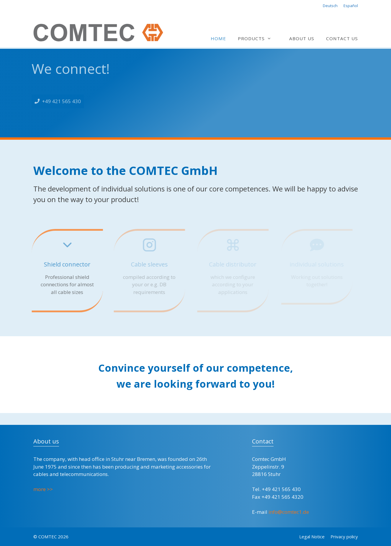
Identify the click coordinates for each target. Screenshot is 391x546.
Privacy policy (344, 537)
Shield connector (66, 264)
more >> (43, 489)
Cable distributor (232, 264)
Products (257, 38)
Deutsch (330, 5)
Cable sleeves (148, 264)
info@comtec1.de (289, 511)
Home (218, 38)
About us (301, 38)
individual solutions (316, 264)
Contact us (342, 38)
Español (350, 5)
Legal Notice (312, 537)
